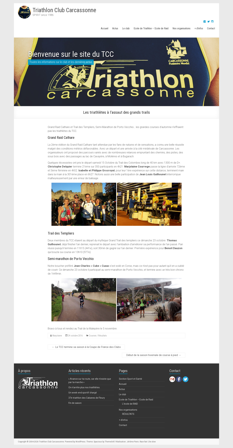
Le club (126, 28)
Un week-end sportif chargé (82, 392)
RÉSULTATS (128, 414)
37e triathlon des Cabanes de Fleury (86, 397)
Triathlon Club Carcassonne (64, 10)
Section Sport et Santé (130, 379)
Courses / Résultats (98, 335)
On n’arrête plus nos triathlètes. (84, 387)
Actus (115, 28)
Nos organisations (181, 28)
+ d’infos (198, 28)
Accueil (104, 28)
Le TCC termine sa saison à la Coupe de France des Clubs (86, 347)
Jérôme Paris (133, 442)
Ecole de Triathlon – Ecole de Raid (151, 28)
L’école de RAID (130, 403)
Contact (211, 28)
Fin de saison (75, 403)
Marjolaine (57, 335)
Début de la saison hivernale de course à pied (153, 355)
